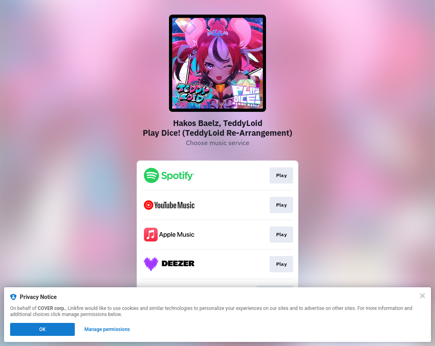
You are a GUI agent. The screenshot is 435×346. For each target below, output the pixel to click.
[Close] (422, 295)
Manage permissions (107, 329)
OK (42, 329)
